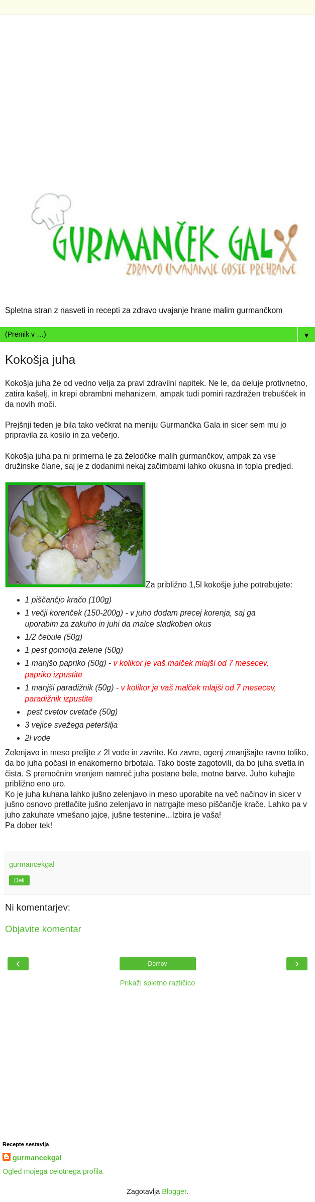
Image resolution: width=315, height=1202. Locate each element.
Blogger (174, 1191)
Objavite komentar (43, 929)
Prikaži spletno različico (157, 983)
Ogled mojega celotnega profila (52, 1171)
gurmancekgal (37, 1158)
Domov (157, 963)
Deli (19, 880)
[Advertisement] (157, 85)
